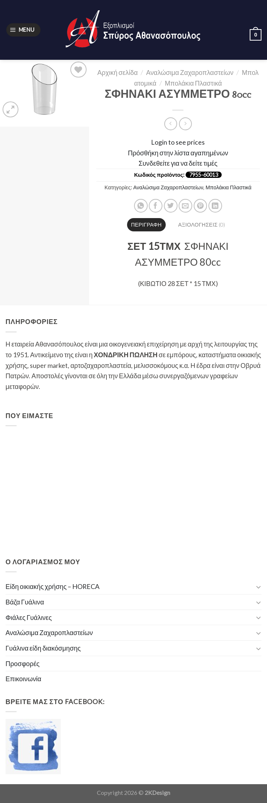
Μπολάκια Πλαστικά (193, 83)
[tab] (146, 224)
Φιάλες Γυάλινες (29, 617)
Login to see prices (178, 142)
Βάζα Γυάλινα (25, 602)
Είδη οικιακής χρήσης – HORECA (52, 586)
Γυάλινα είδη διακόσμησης (43, 648)
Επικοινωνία (23, 679)
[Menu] (23, 30)
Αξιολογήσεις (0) (201, 224)
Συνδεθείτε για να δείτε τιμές (177, 163)
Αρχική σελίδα (117, 72)
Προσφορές (23, 663)
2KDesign (157, 792)
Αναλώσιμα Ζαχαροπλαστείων (189, 72)
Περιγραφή (146, 224)
